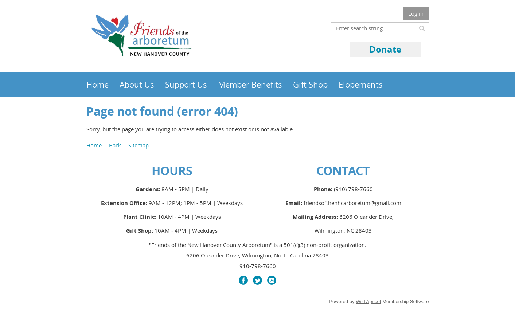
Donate (385, 49)
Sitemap (138, 145)
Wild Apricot (368, 301)
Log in (416, 13)
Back (115, 145)
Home (94, 145)
